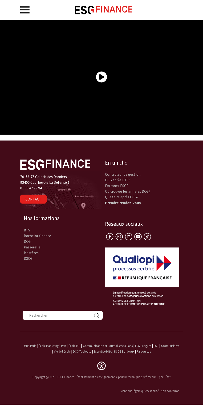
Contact (33, 199)
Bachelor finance (37, 235)
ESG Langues (143, 346)
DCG (27, 241)
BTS (27, 230)
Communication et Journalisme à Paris (108, 346)
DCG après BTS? (117, 180)
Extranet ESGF (116, 185)
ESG (156, 346)
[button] (101, 365)
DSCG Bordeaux (124, 351)
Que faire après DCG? (121, 197)
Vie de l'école (62, 351)
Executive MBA (103, 351)
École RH (74, 346)
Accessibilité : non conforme (161, 391)
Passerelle (32, 247)
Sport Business (170, 346)
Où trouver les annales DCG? (127, 191)
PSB (63, 346)
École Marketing (49, 346)
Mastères (31, 252)
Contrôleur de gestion (123, 174)
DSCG (28, 258)
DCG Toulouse (82, 351)
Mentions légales (131, 391)
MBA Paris (30, 346)
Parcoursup (144, 351)
